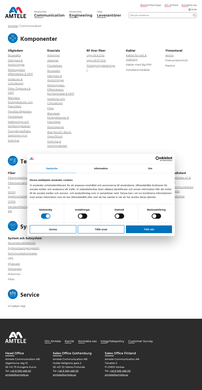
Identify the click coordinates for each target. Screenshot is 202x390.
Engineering (80, 14)
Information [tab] (101, 168)
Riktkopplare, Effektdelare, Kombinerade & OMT (60, 89)
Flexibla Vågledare (20, 111)
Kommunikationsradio (22, 253)
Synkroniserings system (23, 248)
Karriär (69, 341)
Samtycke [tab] (52, 168)
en (195, 9)
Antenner (53, 55)
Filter (50, 108)
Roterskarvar (55, 127)
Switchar (13, 140)
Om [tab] (150, 168)
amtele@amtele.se (17, 374)
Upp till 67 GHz (96, 60)
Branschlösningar (150, 5)
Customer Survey (140, 341)
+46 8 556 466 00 (20, 370)
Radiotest (178, 196)
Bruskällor (14, 55)
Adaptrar (53, 60)
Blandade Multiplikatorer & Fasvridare (58, 117)
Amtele (13, 26)
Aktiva (169, 55)
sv (192, 9)
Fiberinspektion (18, 177)
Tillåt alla (149, 229)
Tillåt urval (101, 229)
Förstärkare (15, 116)
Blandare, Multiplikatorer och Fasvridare (20, 102)
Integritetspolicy (112, 341)
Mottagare (15, 268)
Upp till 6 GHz (95, 55)
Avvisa (53, 229)
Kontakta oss (189, 5)
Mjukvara (14, 263)
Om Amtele (171, 5)
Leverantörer (109, 14)
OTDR (12, 201)
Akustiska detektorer (22, 242)
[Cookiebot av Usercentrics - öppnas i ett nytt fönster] (158, 158)
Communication (49, 14)
